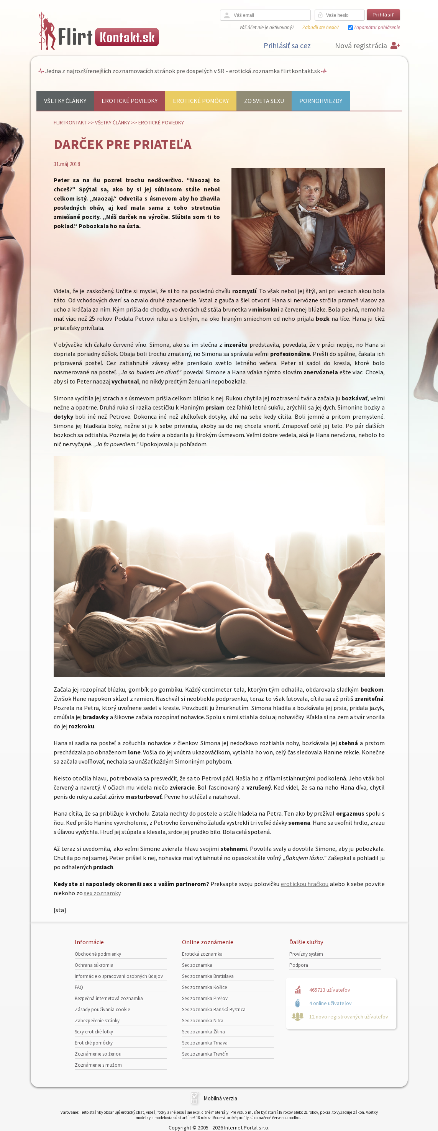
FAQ (79, 987)
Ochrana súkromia (94, 965)
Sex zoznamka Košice (204, 987)
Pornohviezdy (320, 100)
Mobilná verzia (220, 1098)
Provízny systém (306, 954)
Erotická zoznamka (202, 954)
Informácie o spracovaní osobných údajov (119, 976)
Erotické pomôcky (201, 100)
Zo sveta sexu (264, 100)
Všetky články (65, 100)
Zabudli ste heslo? (320, 27)
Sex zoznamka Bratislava (208, 976)
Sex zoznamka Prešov (205, 998)
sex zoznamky (102, 893)
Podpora (298, 965)
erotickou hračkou (305, 884)
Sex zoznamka (197, 965)
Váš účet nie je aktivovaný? (267, 27)
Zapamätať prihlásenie (377, 27)
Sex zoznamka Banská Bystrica (214, 1009)
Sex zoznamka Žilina (203, 1031)
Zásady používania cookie (102, 1009)
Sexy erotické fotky (94, 1031)
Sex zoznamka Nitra (202, 1020)
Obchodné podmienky (98, 954)
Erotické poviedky (129, 100)
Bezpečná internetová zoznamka (109, 998)
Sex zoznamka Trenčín (205, 1054)
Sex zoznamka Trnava (205, 1043)
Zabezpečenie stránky (97, 1020)
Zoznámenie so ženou (98, 1054)
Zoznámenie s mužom (98, 1065)
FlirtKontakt (70, 122)
